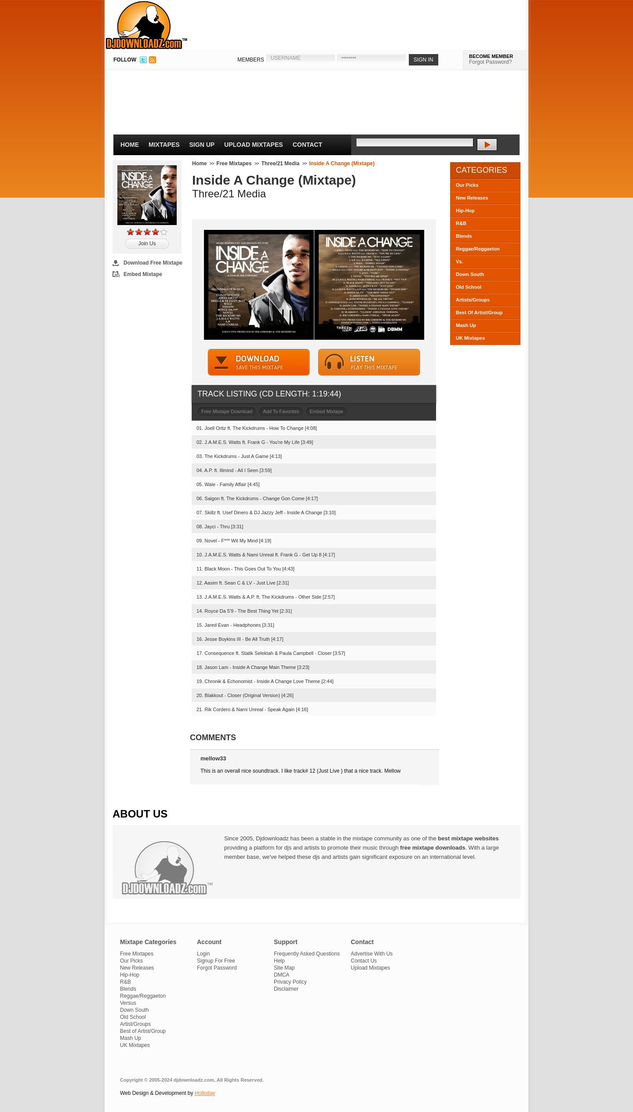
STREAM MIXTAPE (369, 362)
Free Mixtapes (233, 163)
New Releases (472, 197)
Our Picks (467, 185)
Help (279, 961)
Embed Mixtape (143, 274)
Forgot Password (217, 968)
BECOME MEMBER (491, 56)
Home (129, 144)
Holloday (205, 1093)
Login (203, 954)
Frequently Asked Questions (307, 954)
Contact (307, 144)
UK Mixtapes (470, 338)
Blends (464, 236)
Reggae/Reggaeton (478, 248)
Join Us (147, 243)
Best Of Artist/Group (479, 312)
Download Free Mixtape (153, 263)
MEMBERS (250, 60)
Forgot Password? (490, 62)
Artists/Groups (473, 299)
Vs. (459, 261)
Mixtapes (164, 144)
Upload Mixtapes (253, 144)
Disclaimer (286, 989)
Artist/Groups (135, 1024)
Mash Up (466, 325)
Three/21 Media (280, 163)
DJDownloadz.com (147, 25)
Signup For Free (216, 961)
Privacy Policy (290, 982)
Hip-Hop (465, 210)
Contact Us (364, 961)
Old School (468, 287)
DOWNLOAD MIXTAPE (259, 362)
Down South (470, 274)
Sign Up (202, 144)
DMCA (281, 975)
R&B (461, 223)
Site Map (284, 968)
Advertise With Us (372, 954)
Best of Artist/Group (143, 1031)
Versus (128, 1003)
